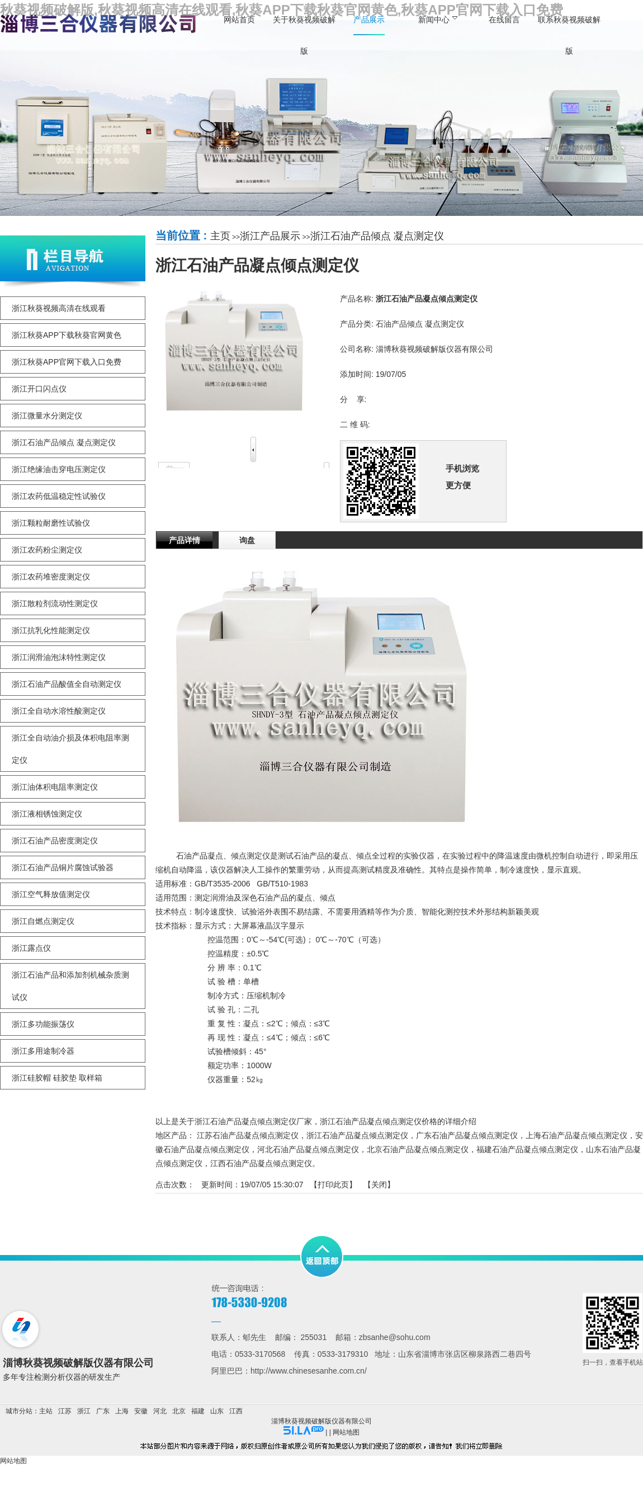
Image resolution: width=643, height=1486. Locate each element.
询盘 (247, 540)
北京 (179, 1411)
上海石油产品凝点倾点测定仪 (576, 1135)
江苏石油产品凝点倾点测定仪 (248, 1135)
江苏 (65, 1411)
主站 (46, 1411)
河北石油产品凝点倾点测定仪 (308, 1149)
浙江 (84, 1411)
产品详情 (184, 540)
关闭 (379, 1184)
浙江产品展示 (270, 236)
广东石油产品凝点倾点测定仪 (467, 1135)
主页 (220, 236)
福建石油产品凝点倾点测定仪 (527, 1149)
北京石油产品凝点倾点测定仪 (418, 1149)
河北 (160, 1411)
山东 (217, 1411)
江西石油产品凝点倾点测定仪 (261, 1163)
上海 (122, 1411)
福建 (198, 1411)
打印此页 (333, 1184)
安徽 (141, 1411)
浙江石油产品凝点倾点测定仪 (357, 1135)
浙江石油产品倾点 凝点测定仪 (377, 236)
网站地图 (346, 1432)
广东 (103, 1411)
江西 (236, 1411)
